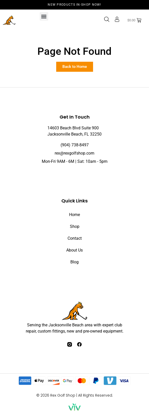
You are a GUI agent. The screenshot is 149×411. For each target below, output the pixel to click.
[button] (44, 16)
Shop (74, 226)
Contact (75, 238)
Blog (74, 262)
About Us (74, 250)
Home (74, 214)
